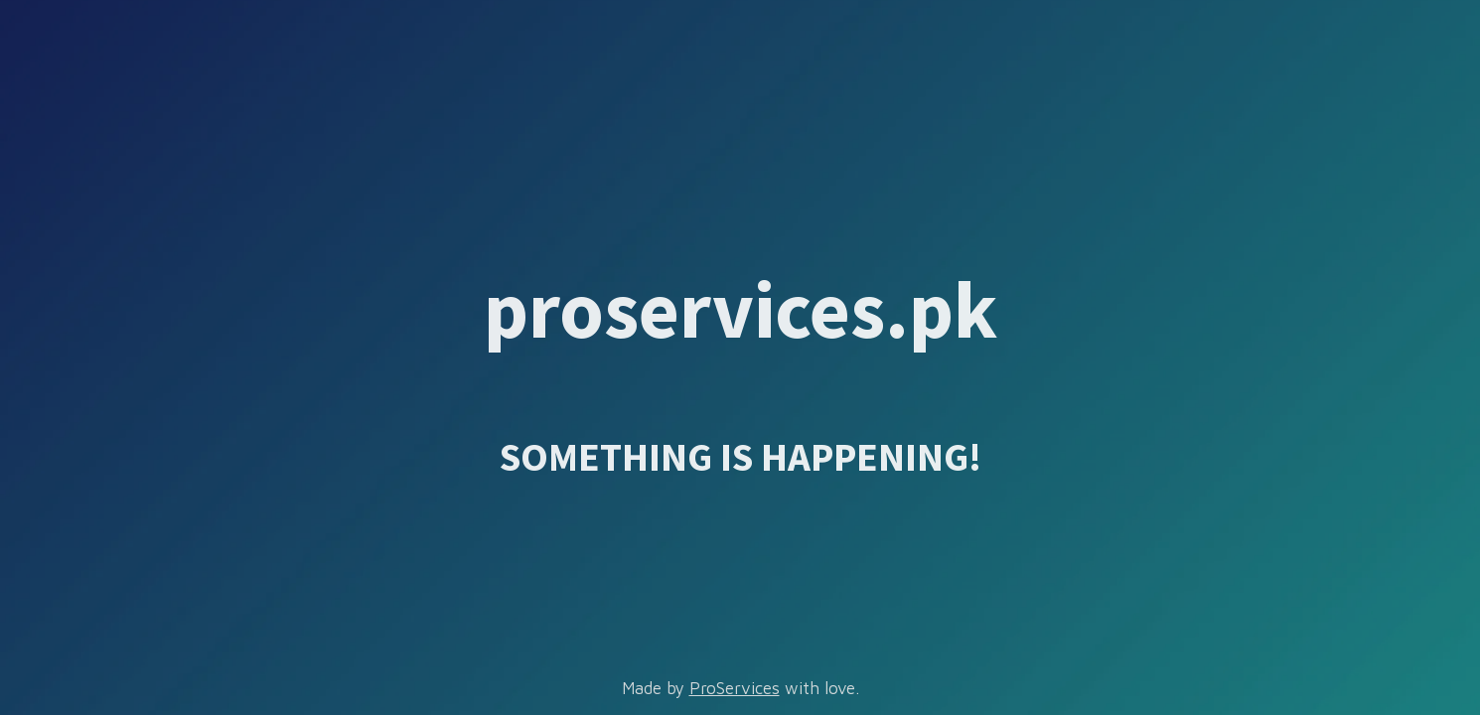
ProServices (734, 688)
